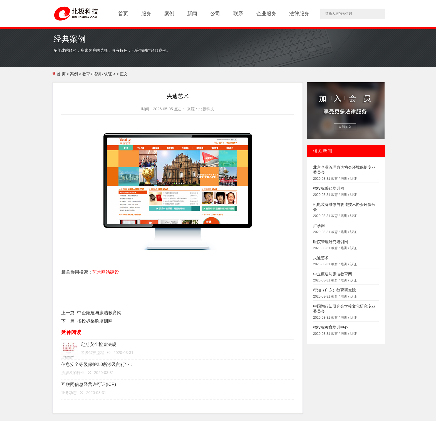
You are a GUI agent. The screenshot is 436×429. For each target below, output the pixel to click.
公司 (215, 13)
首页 (123, 13)
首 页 (61, 74)
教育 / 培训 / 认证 (97, 74)
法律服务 (299, 13)
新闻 (192, 13)
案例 (169, 13)
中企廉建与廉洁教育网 (99, 312)
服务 (146, 13)
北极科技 (206, 109)
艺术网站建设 (105, 272)
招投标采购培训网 (95, 321)
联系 (238, 13)
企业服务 (266, 13)
